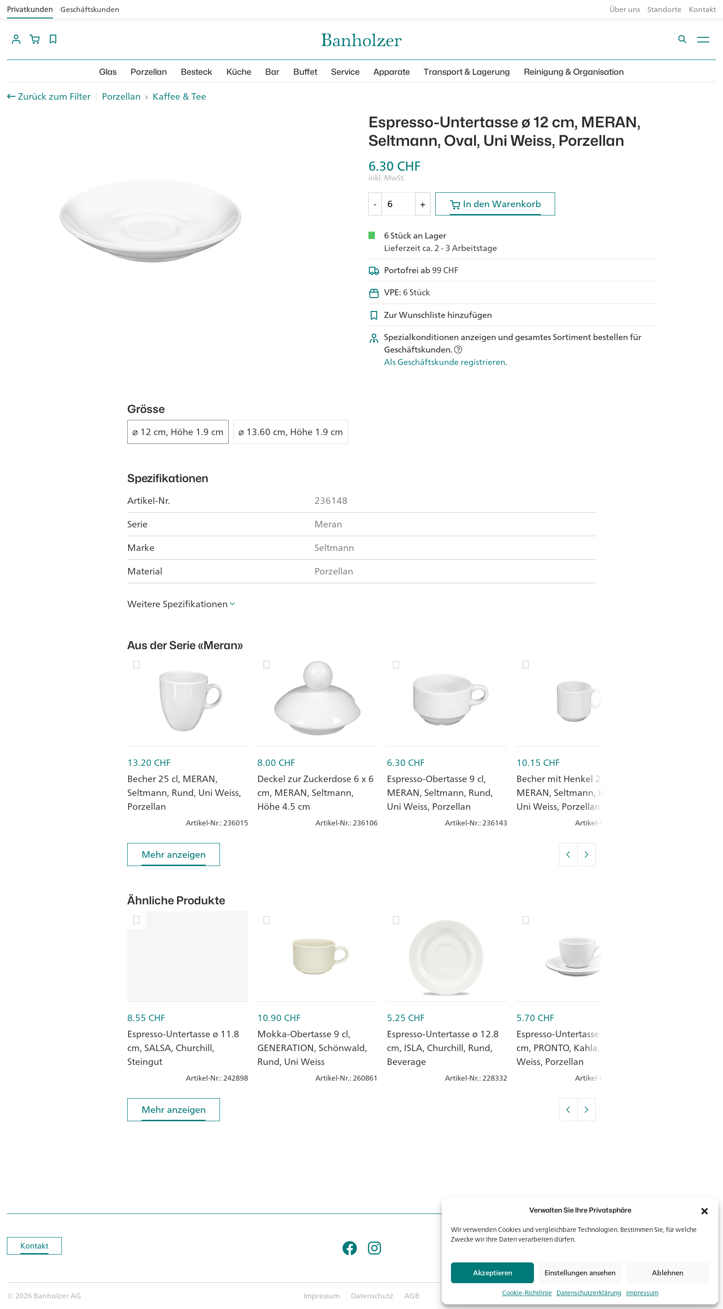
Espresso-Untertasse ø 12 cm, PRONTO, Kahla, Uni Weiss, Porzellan (568, 1048)
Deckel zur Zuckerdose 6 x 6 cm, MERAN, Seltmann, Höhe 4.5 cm (315, 792)
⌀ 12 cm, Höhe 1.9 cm (178, 432)
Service (345, 72)
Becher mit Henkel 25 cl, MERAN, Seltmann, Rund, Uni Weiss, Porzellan (569, 792)
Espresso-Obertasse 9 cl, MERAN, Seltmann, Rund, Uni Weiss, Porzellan (440, 792)
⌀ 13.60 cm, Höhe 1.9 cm (290, 432)
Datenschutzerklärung (589, 1292)
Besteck (197, 72)
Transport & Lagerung (467, 72)
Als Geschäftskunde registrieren (444, 361)
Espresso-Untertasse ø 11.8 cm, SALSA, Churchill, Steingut (183, 1048)
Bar (272, 72)
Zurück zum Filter (54, 96)
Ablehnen (667, 1273)
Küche (238, 72)
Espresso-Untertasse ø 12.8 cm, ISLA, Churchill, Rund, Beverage (443, 1048)
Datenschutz (372, 1295)
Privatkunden (30, 9)
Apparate (391, 72)
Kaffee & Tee (179, 96)
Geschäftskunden (89, 9)
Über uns (625, 9)
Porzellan (148, 72)
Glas (108, 72)
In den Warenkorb (495, 205)
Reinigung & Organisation (574, 72)
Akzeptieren (492, 1273)
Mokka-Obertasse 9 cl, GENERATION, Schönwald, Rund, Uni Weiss (312, 1048)
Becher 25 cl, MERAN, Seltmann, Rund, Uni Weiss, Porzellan (184, 792)
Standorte (664, 9)
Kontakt (702, 9)
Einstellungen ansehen (580, 1273)
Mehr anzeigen (173, 856)
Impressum (642, 1292)
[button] (704, 1210)
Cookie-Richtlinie (527, 1292)
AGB (412, 1295)
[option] (151, 221)
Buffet (305, 72)
